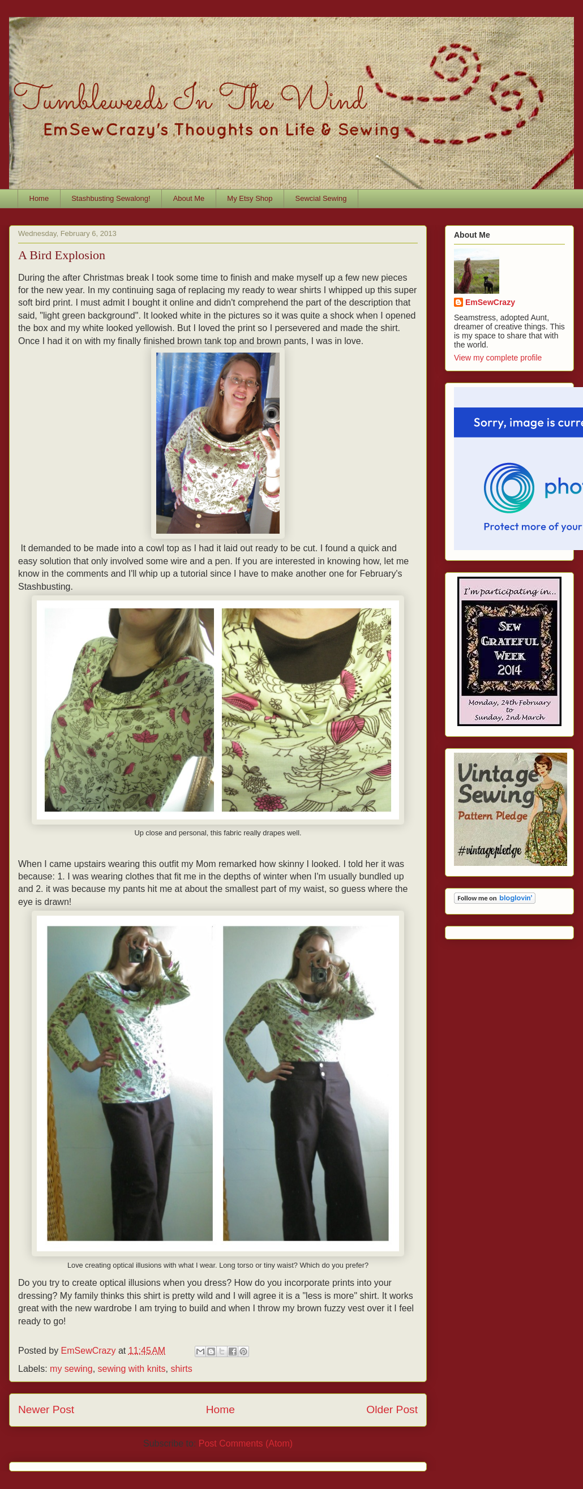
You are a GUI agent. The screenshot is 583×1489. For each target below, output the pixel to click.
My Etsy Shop (249, 198)
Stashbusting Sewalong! (110, 198)
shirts (181, 1369)
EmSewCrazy (490, 302)
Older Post (392, 1409)
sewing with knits (132, 1369)
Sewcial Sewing (321, 198)
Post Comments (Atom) (246, 1443)
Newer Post (46, 1409)
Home (39, 198)
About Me (189, 198)
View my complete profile (498, 357)
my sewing (71, 1369)
